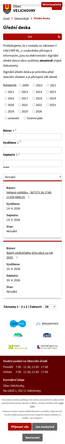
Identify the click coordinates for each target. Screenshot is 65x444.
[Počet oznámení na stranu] (50, 306)
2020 (11, 105)
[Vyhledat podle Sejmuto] (32, 163)
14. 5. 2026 (13, 220)
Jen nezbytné (44, 427)
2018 (39, 98)
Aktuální (11, 231)
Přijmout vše (20, 427)
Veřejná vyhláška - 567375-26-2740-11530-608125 (29, 194)
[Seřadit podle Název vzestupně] (16, 129)
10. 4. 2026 (13, 269)
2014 (39, 92)
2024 (11, 112)
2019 (53, 98)
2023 (53, 105)
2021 (25, 105)
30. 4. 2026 (13, 280)
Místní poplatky (52, 4)
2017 (25, 98)
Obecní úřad (21, 18)
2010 (39, 85)
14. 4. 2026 (13, 208)
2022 (39, 105)
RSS (44, 37)
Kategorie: (10, 85)
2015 (53, 92)
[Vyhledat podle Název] (32, 136)
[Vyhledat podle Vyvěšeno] (32, 150)
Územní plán (35, 118)
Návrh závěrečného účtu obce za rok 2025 (29, 255)
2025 (25, 112)
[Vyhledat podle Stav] (32, 177)
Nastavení (32, 438)
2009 (25, 85)
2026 (39, 112)
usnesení (13, 118)
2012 (11, 92)
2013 (25, 92)
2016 (11, 98)
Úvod (6, 18)
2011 (53, 85)
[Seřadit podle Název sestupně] (16, 130)
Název (8, 130)
